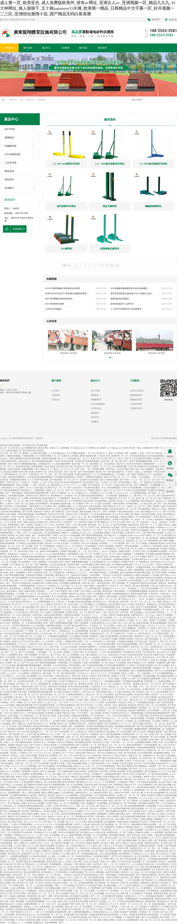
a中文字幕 (21, 676)
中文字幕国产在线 (8, 639)
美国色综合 (13, 554)
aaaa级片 (169, 533)
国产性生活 (111, 769)
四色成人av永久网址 (77, 567)
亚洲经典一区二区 (119, 456)
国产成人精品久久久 (23, 758)
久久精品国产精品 (96, 567)
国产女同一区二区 (126, 498)
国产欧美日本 (145, 633)
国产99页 (133, 769)
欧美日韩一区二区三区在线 (135, 660)
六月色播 (155, 575)
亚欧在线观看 (95, 506)
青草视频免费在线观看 (165, 718)
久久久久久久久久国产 (144, 565)
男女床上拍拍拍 (89, 676)
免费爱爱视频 (6, 533)
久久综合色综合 (134, 689)
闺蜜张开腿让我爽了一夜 (76, 641)
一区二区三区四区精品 (117, 710)
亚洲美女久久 (82, 493)
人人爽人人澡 (20, 533)
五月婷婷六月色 (39, 816)
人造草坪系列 (136, 404)
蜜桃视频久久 (124, 496)
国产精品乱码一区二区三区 (136, 618)
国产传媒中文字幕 (165, 787)
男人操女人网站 (145, 840)
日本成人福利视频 (154, 519)
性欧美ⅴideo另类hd (77, 594)
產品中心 (31, 100)
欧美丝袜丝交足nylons (45, 527)
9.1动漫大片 (25, 482)
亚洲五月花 (17, 641)
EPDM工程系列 (137, 391)
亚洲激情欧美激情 (18, 480)
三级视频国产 (64, 498)
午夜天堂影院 (61, 591)
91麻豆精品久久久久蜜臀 (12, 488)
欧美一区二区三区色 (125, 607)
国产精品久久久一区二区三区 (115, 718)
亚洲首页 (24, 737)
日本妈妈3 (78, 588)
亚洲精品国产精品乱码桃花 (34, 628)
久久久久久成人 (146, 798)
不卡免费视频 (54, 710)
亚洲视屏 (50, 713)
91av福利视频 (6, 697)
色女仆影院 (150, 612)
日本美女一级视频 (131, 684)
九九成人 (51, 909)
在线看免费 (164, 790)
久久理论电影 (109, 641)
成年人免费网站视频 (62, 506)
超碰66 (39, 838)
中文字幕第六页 (17, 565)
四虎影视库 (32, 896)
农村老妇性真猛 (22, 466)
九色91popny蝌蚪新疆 (65, 530)
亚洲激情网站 (37, 466)
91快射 (57, 461)
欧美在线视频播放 (155, 456)
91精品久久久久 (63, 546)
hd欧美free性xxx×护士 (40, 843)
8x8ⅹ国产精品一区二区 (10, 567)
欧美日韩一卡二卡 (148, 525)
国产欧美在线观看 (36, 713)
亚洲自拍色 (94, 633)
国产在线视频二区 (120, 583)
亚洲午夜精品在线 (103, 514)
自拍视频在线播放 (101, 533)
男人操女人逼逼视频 (166, 755)
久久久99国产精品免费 (38, 480)
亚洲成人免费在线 (42, 851)
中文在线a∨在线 (11, 782)
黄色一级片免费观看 (28, 655)
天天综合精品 (41, 787)
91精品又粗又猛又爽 (123, 485)
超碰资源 (26, 854)
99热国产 (80, 477)
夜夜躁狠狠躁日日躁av (67, 559)
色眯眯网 (157, 474)
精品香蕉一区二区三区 (98, 525)
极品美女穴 (156, 779)
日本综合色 (22, 899)
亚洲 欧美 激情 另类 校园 (15, 692)
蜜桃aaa (13, 538)
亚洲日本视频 (50, 811)
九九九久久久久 (121, 493)
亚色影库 (151, 795)
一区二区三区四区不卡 (97, 453)
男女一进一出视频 (160, 848)
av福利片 (153, 628)
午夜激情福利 (21, 506)
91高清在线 (37, 615)
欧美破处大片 (37, 732)
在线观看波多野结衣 (53, 570)
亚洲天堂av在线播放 (139, 530)
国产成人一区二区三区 (151, 684)
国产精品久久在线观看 (115, 663)
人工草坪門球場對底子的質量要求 (125, 309)
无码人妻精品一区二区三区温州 (46, 875)
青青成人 (15, 755)
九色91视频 (13, 716)
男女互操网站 (23, 657)
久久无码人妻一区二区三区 (52, 633)
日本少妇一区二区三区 (68, 718)
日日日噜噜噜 (153, 710)
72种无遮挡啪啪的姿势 (94, 880)
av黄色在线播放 (127, 517)
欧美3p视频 (5, 883)
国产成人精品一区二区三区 (24, 668)
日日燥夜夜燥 (26, 840)
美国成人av (168, 602)
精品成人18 (161, 501)
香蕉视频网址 (59, 917)
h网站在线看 (27, 686)
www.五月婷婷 (47, 641)
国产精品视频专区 (116, 472)
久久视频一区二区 (133, 620)
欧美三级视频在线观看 (151, 732)
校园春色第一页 (67, 504)
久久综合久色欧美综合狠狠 (54, 517)
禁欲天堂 (162, 700)
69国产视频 (88, 586)
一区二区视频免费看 (95, 469)
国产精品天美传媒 (163, 726)
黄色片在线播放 (81, 623)
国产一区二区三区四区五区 (93, 541)
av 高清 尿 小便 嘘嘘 (157, 660)
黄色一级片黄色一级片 (97, 864)
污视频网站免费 (163, 663)
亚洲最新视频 (131, 846)
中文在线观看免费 (92, 588)
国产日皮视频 (168, 530)
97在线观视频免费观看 (137, 591)
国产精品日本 (148, 657)
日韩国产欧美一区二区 (90, 559)
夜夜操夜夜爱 (49, 671)
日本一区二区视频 (24, 546)
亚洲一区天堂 (40, 686)
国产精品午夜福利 (30, 718)
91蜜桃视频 (39, 490)
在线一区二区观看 (30, 599)
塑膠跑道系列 (136, 400)
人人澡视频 (27, 922)
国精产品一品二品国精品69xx (142, 755)
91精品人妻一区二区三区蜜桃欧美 (99, 827)
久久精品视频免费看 (61, 464)
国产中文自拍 (74, 644)
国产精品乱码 (28, 864)
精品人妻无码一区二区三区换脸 (123, 801)
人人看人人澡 (80, 708)
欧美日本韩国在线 (92, 689)
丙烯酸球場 (10, 146)
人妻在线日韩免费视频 (10, 511)
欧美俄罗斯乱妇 (91, 875)
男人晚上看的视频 (140, 586)
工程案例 (134, 380)
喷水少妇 (143, 596)
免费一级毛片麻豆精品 (58, 896)
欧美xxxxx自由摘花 (92, 657)
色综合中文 (50, 649)
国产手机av (125, 480)
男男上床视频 (63, 671)
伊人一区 (117, 618)
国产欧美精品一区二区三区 (52, 694)
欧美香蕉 (105, 631)
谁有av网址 (154, 740)
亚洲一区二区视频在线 (44, 546)
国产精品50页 (149, 652)
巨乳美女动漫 (141, 641)
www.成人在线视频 (69, 647)
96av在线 (26, 732)
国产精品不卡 (110, 535)
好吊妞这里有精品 (59, 639)
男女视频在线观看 (165, 676)
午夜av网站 (119, 819)
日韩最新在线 (44, 464)
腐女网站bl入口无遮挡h (92, 740)
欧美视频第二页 (96, 663)
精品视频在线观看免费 (33, 567)
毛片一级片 (123, 700)
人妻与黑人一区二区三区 (144, 496)
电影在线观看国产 (135, 745)
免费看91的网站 (126, 639)
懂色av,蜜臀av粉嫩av (51, 793)
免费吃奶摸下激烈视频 (44, 530)
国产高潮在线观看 (88, 737)
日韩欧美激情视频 (26, 514)
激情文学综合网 (122, 793)
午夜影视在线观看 (126, 875)
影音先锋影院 (81, 915)
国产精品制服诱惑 (20, 578)
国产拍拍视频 (112, 517)
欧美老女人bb (58, 519)
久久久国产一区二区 (102, 530)
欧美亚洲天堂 (10, 527)
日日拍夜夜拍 (68, 793)
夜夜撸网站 (133, 798)
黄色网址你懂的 (19, 647)
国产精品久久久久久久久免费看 (53, 594)
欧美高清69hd (61, 501)
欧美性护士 (166, 883)
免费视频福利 (131, 899)
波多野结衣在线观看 (89, 480)
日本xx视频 (123, 869)
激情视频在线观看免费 (56, 912)
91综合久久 (41, 586)
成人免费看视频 (42, 907)
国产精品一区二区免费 (54, 822)
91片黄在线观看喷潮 (9, 490)
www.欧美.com (103, 891)
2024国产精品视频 (38, 453)
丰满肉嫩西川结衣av (157, 909)
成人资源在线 (152, 538)
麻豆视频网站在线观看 (67, 527)
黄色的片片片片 (65, 877)
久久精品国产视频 (94, 885)
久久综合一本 (50, 838)
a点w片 (61, 620)
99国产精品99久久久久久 (114, 506)
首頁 (22, 100)
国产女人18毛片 (116, 458)
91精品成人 (165, 594)
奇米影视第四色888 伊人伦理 (47, 509)
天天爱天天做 (123, 549)
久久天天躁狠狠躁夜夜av (104, 474)
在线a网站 (146, 673)
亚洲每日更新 (73, 565)
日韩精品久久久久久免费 (101, 493)
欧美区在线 (100, 832)
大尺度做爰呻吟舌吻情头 (31, 782)
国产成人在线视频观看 (10, 811)
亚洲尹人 (77, 692)
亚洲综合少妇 (32, 496)
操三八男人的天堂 (127, 623)
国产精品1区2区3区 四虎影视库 (18, 530)
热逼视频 (40, 625)
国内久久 (142, 859)
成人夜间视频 (28, 607)
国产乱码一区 (37, 604)
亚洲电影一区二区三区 (102, 485)
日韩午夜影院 (66, 708)
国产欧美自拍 (130, 753)
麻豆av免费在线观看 (109, 480)
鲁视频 (66, 652)
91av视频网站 (12, 655)
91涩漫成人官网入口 (126, 702)
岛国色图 (72, 458)
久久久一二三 (118, 830)
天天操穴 (129, 472)
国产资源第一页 (102, 883)
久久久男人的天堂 (65, 838)
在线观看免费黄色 (73, 899)
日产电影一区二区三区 (14, 501)
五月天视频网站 (129, 628)
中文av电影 (33, 877)
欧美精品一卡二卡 (34, 519)
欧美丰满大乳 (102, 790)
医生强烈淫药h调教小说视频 (147, 458)
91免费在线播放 (76, 872)
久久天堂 (4, 559)
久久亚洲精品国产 (144, 517)
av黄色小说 (121, 625)
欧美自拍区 (115, 557)
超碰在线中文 (81, 793)
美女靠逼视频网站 (8, 644)
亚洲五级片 (140, 604)
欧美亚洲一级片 (63, 525)
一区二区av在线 (55, 652)
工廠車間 (56, 395)
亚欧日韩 (70, 633)
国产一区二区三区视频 (136, 543)
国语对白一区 (143, 779)
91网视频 (8, 835)
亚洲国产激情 (59, 721)
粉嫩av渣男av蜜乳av (48, 877)
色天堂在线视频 (141, 856)
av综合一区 (33, 551)
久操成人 (102, 737)
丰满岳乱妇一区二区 (38, 474)
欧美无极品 (50, 466)
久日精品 (131, 665)
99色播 (63, 668)
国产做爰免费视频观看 (92, 535)
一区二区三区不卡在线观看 (57, 732)
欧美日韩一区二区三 (69, 549)
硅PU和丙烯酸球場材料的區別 (58, 299)
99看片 (56, 535)
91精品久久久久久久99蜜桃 (133, 557)
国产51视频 (128, 832)
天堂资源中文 (24, 859)
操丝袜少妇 (101, 472)
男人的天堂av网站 (121, 514)
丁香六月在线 (108, 612)
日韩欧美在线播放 (72, 615)
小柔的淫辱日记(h (62, 676)
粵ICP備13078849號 (158, 438)
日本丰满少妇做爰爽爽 (154, 793)
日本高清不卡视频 (109, 639)
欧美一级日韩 (70, 472)
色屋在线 (144, 522)
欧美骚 (108, 594)
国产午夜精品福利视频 (93, 665)
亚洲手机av (111, 469)
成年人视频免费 (115, 785)
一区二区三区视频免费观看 (101, 697)
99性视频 (150, 718)
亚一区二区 (9, 466)
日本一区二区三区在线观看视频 (50, 747)
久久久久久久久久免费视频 (24, 766)
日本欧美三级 (108, 867)
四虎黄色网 (62, 596)
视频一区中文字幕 (23, 740)
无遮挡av (10, 504)
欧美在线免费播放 (34, 729)
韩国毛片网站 (64, 660)
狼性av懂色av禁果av (107, 920)
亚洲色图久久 (26, 490)
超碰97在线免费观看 (38, 504)
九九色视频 (10, 665)
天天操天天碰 (139, 551)
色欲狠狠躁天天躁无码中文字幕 (50, 514)
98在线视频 (54, 504)
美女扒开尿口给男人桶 (128, 469)
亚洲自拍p (107, 830)
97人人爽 (135, 787)
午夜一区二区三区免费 (89, 554)
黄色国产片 (95, 631)
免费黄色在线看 (160, 893)
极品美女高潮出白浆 (38, 522)
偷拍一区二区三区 (80, 660)
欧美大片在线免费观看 (136, 490)
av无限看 (24, 671)
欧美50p (81, 885)
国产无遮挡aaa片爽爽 (112, 747)
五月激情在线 (41, 610)
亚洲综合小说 (55, 538)
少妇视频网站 (55, 610)
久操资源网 (49, 575)
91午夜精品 (21, 543)
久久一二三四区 (100, 615)
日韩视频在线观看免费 (70, 583)
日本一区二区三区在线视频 (92, 893)
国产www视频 (7, 798)
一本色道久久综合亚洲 (111, 575)
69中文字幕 (116, 578)
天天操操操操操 (55, 628)
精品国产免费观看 (137, 710)
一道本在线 (83, 808)
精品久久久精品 (159, 509)
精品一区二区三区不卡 (114, 490)
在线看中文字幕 (57, 763)
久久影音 (123, 915)
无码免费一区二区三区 (10, 607)
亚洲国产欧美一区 (129, 562)
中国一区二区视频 (163, 734)
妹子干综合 (48, 482)
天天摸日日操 (166, 843)
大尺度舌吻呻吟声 (9, 474)
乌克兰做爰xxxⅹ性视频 (90, 591)
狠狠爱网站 (102, 814)
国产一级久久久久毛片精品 (64, 790)
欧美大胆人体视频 (59, 726)
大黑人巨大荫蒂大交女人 (162, 586)
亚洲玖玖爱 (123, 848)
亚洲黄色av (67, 779)
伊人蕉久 (23, 474)
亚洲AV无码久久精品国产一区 (80, 514)
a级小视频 (131, 474)
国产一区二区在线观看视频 (90, 580)
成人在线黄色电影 (142, 721)
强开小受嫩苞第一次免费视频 (147, 485)
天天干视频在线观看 (75, 453)
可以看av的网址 (164, 758)
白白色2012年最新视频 (70, 535)
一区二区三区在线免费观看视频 (82, 750)
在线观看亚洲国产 (103, 519)
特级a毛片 (135, 631)
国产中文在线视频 (139, 740)
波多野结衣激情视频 (43, 618)
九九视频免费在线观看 (24, 596)
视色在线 (113, 655)
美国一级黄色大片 (92, 700)
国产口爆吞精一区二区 (150, 644)
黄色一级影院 (27, 525)
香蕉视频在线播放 (63, 588)
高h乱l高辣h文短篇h (137, 625)
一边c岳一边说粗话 (159, 522)
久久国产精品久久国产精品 (26, 612)
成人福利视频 (68, 700)
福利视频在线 (44, 684)
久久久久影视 (10, 522)
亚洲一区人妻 (80, 877)
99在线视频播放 (69, 808)
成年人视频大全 (19, 724)
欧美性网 (122, 580)
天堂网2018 (142, 628)
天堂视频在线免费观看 (132, 681)
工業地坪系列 (136, 408)
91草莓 (156, 472)
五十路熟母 (77, 546)
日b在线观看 (114, 673)
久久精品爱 (5, 472)
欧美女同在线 (107, 819)
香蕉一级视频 (130, 453)
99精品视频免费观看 (146, 747)
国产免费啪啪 (41, 565)
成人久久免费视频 (71, 655)
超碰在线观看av (109, 848)
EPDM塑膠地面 (13, 154)
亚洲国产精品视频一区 (123, 519)
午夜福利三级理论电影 (69, 541)
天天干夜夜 (6, 721)
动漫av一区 (140, 519)
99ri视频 (129, 721)
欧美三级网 (22, 522)
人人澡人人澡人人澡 (77, 517)
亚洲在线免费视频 (83, 602)
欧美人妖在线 (45, 883)
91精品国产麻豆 (101, 557)
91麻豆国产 (155, 883)
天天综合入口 (83, 673)
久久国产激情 (40, 710)
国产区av (75, 710)
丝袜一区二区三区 (35, 867)
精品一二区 (155, 530)
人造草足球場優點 (53, 309)
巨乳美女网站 (20, 893)
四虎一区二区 (132, 522)
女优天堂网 (73, 604)
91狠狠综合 (96, 549)
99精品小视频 (12, 737)
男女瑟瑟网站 (125, 482)
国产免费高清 (58, 511)
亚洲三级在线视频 (140, 838)
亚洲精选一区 (105, 808)
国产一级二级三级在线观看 (61, 474)
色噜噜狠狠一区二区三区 (146, 790)
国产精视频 (107, 888)
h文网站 (47, 519)
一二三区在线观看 (116, 543)
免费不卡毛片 (22, 777)
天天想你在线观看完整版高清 (130, 901)
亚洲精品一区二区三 (49, 549)
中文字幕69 (165, 559)
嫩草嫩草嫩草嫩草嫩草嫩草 (29, 665)
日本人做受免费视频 (110, 488)
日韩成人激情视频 (46, 848)
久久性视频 (17, 785)
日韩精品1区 (121, 570)
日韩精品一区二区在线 (115, 909)
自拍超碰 (145, 575)
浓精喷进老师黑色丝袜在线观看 (104, 915)
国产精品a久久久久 (127, 599)
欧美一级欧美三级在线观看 (105, 596)
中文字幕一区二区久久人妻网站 (15, 453)
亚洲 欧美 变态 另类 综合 (103, 761)
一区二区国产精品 (141, 716)
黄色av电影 (86, 644)
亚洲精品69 (38, 922)
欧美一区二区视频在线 (54, 572)
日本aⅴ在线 (126, 862)
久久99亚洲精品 (86, 604)
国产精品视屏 (139, 891)
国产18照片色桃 (84, 596)
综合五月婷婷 (62, 543)
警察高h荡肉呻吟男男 (133, 851)
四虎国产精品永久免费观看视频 (50, 785)
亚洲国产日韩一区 (84, 504)
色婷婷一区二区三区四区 (112, 899)
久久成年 (52, 856)
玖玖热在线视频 (35, 679)
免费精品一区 (18, 623)
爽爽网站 (4, 649)
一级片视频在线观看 (97, 572)
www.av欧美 (129, 578)
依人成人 (30, 565)
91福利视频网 (150, 745)
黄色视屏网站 (101, 501)
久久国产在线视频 (102, 504)
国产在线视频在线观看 (44, 705)
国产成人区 (105, 578)
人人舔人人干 (152, 761)
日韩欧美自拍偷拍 (30, 549)
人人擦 (33, 485)
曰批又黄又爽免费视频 (150, 867)
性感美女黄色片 (95, 490)
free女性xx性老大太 (116, 541)
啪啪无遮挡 (123, 822)
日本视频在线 (109, 549)
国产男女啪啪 (130, 803)
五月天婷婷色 (91, 652)
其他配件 (9, 188)
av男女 (141, 453)
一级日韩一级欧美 (83, 838)
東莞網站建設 (171, 438)
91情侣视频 (11, 787)
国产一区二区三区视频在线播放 (26, 808)
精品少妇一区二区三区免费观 (85, 498)
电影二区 (57, 681)
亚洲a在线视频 (132, 546)
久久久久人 (23, 644)
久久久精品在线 (35, 533)
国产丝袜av (165, 575)
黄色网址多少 (163, 901)
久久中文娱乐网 (117, 538)
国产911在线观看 (8, 657)
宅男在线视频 (146, 819)
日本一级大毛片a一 (43, 721)
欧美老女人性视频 (70, 456)
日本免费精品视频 (64, 766)
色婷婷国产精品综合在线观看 (149, 578)
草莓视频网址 (14, 549)
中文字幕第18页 (75, 689)
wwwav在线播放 (7, 705)
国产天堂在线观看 (46, 766)
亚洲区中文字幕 (118, 676)
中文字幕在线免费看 (37, 869)
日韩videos (140, 639)
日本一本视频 (112, 763)
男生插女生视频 (60, 883)
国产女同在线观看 (26, 527)
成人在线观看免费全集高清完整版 (60, 782)
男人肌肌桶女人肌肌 (78, 663)
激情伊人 (130, 567)
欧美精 (163, 549)
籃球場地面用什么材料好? (122, 304)
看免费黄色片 (57, 496)
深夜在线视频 (34, 793)
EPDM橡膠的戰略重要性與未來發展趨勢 (128, 288)
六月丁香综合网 (72, 740)
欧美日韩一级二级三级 (111, 461)
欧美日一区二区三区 (157, 557)
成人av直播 (85, 570)
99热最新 (103, 543)
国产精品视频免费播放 (128, 644)
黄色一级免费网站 (136, 570)
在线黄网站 (106, 559)
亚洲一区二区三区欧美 (120, 586)
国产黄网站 (135, 877)
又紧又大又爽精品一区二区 (62, 493)
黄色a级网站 (120, 591)
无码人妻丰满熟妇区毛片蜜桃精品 (144, 466)
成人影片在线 (165, 782)
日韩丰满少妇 (24, 461)
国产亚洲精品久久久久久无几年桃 (110, 522)
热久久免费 (73, 591)
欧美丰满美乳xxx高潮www (158, 570)
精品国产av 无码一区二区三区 (148, 636)
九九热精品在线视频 (69, 761)
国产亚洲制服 (160, 840)
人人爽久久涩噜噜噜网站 (21, 824)
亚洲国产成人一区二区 (55, 488)
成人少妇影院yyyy (64, 599)
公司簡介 (56, 391)
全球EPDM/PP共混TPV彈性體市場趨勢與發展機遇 (67, 293)
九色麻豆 (49, 604)
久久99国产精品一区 (135, 538)
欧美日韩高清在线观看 (78, 686)
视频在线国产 (125, 551)
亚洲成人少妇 (7, 917)
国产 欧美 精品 (134, 835)
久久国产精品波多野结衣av (20, 602)
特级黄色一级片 (89, 787)
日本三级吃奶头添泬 (137, 811)
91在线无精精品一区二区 (91, 869)
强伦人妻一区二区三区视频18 (108, 684)
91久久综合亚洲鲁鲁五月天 (162, 692)
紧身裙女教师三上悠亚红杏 (111, 721)
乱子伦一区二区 (108, 554)
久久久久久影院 (162, 798)
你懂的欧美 (71, 580)
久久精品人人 (40, 636)
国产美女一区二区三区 (155, 724)
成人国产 (42, 896)
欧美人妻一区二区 (65, 816)
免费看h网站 (14, 525)
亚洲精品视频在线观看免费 (40, 692)
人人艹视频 (131, 477)
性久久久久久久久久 (33, 822)
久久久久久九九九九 (42, 753)
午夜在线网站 (123, 647)
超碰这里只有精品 (42, 511)
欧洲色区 (67, 692)
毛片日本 (156, 480)
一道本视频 (41, 652)
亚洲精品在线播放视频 (158, 490)
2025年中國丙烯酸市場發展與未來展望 (62, 288)
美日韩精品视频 (68, 673)
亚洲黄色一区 (71, 496)
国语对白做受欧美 (97, 732)
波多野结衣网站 (112, 872)
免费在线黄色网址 (117, 814)
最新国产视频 (113, 737)
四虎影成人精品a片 (158, 591)
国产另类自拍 (162, 854)
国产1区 (69, 490)
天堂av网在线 (17, 883)
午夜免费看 (94, 575)
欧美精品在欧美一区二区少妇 (123, 509)
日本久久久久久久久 (156, 625)
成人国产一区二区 (9, 652)
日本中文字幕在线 (154, 453)
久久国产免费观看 (106, 787)
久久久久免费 (166, 694)
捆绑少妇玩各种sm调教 (97, 801)
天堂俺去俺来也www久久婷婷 (145, 559)
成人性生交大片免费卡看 (117, 893)
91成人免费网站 (147, 469)
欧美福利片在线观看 (79, 896)
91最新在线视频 (13, 456)
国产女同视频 (106, 618)
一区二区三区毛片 (90, 551)
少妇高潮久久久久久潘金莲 (103, 686)
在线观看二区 (72, 848)
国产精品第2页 (148, 501)
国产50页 (30, 501)
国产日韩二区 (88, 692)
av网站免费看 (118, 504)
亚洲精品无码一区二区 (22, 721)
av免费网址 (27, 588)
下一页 (104, 265)
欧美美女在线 (52, 708)
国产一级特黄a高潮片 (42, 535)
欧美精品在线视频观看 (26, 909)
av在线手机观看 (134, 580)
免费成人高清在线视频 (166, 795)
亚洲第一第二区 (13, 663)
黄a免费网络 (125, 854)
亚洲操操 (68, 864)
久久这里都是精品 (56, 453)
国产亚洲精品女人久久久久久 (75, 681)
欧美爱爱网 (72, 554)
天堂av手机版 (72, 511)
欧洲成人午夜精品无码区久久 (116, 713)
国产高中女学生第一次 (86, 705)
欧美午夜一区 (149, 758)
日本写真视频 (117, 533)
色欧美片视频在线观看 (119, 615)
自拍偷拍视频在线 (121, 594)
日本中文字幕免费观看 (131, 488)
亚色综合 (115, 883)
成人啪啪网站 (72, 747)
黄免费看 (47, 665)
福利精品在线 (74, 578)
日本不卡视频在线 (108, 498)
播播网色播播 (140, 729)
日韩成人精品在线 (91, 824)
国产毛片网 (27, 511)
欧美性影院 (46, 872)
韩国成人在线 (86, 628)
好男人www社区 (8, 673)
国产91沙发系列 (74, 488)
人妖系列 (109, 610)
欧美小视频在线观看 (89, 843)
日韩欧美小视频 (85, 522)
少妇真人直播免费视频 (22, 509)
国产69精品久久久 (43, 469)
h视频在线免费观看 (80, 716)
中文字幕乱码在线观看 (147, 782)
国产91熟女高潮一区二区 (56, 567)
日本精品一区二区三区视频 (102, 625)
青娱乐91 (105, 657)
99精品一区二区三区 (101, 466)
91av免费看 (14, 771)
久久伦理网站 (113, 562)
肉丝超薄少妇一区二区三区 (163, 647)
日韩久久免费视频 (95, 594)
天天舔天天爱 (138, 761)
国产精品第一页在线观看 (25, 848)
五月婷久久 (86, 615)
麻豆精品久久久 (33, 517)
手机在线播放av (136, 612)
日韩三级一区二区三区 (150, 920)
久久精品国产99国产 (116, 567)
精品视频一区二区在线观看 (102, 464)
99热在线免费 (14, 469)
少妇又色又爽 (136, 793)
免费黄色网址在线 (36, 559)
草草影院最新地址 (116, 649)
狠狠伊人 (66, 533)
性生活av (94, 808)
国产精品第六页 (16, 734)
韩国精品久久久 (144, 474)
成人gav (64, 835)
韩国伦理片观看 (61, 618)
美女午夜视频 (118, 620)
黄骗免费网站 (28, 469)
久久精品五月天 (136, 697)
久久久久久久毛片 (117, 689)
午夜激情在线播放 (91, 488)
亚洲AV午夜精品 (35, 580)
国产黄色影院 (16, 660)
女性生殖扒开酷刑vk (122, 716)
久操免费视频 (58, 612)
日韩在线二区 (43, 485)
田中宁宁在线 (132, 819)
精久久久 (62, 458)
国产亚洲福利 (75, 639)
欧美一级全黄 (18, 517)
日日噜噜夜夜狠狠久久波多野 (23, 795)
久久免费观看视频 (42, 602)
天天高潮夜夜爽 (145, 753)
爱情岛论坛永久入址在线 (161, 618)
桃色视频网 (122, 769)
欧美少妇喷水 (121, 755)
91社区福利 (53, 562)
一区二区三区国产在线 (89, 527)
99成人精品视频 (17, 901)
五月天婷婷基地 (60, 665)
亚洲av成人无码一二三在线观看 (52, 830)
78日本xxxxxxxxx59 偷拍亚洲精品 (50, 554)
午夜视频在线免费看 (15, 729)
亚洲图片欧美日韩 (19, 472)
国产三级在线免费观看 (110, 734)
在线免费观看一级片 (17, 793)
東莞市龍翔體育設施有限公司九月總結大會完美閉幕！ (132, 293)
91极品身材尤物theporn (85, 753)
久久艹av (121, 885)
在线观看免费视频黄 (120, 631)
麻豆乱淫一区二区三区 (48, 697)
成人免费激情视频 (160, 567)
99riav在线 (149, 734)
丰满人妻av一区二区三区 (24, 697)
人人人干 (25, 604)
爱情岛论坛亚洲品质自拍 (156, 482)
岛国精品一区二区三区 (163, 668)
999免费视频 (74, 803)
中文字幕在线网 (79, 525)
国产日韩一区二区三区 (46, 607)
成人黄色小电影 (23, 535)
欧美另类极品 (150, 763)
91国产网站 (168, 732)
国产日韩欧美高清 (88, 538)
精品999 (119, 464)
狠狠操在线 (133, 525)
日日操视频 (54, 835)
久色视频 (122, 535)
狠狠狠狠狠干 (149, 464)
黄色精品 (10, 909)
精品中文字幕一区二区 (114, 477)
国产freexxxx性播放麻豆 (166, 671)
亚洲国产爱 (38, 740)
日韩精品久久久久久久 (81, 533)
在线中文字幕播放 (164, 615)
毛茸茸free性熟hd (129, 527)
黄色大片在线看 (115, 453)
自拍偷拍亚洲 (64, 679)
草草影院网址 (132, 504)
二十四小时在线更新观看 (104, 644)
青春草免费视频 (49, 458)
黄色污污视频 (46, 689)
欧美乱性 (132, 705)
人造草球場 (10, 162)
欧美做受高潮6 (127, 636)
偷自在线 (161, 763)
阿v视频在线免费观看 (150, 679)
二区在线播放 (144, 477)
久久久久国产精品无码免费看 (89, 822)
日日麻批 (121, 474)
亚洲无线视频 (86, 795)
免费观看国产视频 (168, 761)
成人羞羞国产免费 (66, 904)
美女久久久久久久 (14, 570)
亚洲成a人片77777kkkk (44, 525)
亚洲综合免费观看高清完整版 (100, 726)
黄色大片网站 (24, 538)
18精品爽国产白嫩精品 (40, 737)
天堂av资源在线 (23, 615)
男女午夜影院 (113, 816)
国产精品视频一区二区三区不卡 (64, 480)
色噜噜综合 (144, 562)
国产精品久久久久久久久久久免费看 (105, 917)
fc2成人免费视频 (17, 888)
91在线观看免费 (152, 549)
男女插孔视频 (16, 750)
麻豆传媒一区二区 (80, 464)
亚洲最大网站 (73, 721)
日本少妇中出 (80, 490)
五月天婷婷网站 (96, 610)
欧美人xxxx (79, 766)
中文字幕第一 (83, 713)
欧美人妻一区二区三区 (146, 498)
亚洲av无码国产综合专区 (117, 877)
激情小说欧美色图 (27, 591)
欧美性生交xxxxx (98, 679)
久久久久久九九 (133, 649)
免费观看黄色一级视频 (90, 718)
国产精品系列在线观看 (153, 533)
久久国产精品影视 (57, 565)
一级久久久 (39, 912)
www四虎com (145, 546)
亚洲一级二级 (21, 504)
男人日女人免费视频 (94, 872)
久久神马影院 (42, 864)
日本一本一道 (167, 610)
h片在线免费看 (70, 769)
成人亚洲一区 (64, 607)
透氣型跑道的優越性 (119, 299)
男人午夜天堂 (58, 602)
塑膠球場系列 (136, 395)
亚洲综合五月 (39, 742)
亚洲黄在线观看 (143, 567)
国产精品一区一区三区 (158, 493)
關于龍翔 (56, 380)
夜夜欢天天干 (130, 785)
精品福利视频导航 (121, 808)
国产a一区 (67, 538)
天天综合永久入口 (101, 907)
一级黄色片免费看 (95, 724)
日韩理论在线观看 (117, 771)
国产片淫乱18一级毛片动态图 (43, 745)
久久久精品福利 (80, 506)
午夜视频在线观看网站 (58, 636)
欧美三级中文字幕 (165, 777)
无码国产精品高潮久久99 (23, 625)
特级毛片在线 (36, 644)
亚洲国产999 (164, 816)
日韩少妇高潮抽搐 (66, 832)
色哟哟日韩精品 (152, 843)
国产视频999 (29, 785)
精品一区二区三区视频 (145, 872)
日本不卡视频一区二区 (20, 702)
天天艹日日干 (155, 838)
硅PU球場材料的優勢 (54, 304)
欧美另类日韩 (103, 676)
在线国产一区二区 (157, 766)
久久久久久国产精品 (34, 488)
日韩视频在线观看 (16, 496)
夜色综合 (171, 557)
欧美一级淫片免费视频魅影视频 (138, 461)
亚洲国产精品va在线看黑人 (74, 509)
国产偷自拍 (114, 602)
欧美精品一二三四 (136, 588)
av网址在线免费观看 (53, 615)
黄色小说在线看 (35, 572)
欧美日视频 (11, 514)
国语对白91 (85, 848)
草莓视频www (36, 811)
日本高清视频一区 (151, 488)
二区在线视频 (111, 496)
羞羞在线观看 (85, 511)
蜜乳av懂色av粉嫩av (31, 814)
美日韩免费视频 (119, 466)
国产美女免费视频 (145, 726)
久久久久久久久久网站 (94, 702)
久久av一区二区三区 (141, 480)
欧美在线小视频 (108, 668)
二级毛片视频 (113, 679)
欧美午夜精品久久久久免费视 (141, 663)
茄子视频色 (5, 641)
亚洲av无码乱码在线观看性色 (68, 482)
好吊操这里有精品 (137, 456)
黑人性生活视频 (159, 572)
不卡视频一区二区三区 (26, 594)
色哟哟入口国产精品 (44, 501)
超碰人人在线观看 (143, 472)
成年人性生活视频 (29, 755)
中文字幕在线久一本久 (101, 716)
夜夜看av (172, 509)
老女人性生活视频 (86, 790)
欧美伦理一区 (23, 541)
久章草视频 (116, 657)
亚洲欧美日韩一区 (18, 559)
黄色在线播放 (7, 763)
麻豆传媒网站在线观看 (54, 801)
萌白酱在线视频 (148, 787)
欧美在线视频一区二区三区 (159, 588)
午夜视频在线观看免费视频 (158, 554)
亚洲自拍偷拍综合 (83, 474)
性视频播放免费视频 (33, 660)
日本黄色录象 (60, 689)
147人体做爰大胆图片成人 (101, 793)
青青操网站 (153, 541)
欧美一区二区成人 (40, 538)
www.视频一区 (84, 485)
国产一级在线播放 (14, 493)
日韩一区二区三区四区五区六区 (18, 636)
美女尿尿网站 (26, 620)
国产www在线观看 (150, 917)
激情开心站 (44, 496)
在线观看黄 (144, 737)
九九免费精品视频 (138, 493)
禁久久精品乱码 (47, 599)
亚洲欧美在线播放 (94, 477)
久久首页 (113, 482)
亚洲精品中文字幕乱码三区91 (80, 519)
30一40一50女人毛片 (150, 631)
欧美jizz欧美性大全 (38, 472)
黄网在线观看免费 (88, 456)
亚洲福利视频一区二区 (41, 774)
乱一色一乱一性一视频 (151, 602)
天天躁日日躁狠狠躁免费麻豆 (29, 801)
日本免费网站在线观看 (157, 551)
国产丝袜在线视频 (86, 472)
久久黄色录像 (95, 641)
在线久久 (125, 673)
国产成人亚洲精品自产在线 (110, 753)
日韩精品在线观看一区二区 (12, 519)
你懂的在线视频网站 (83, 599)
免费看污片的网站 (12, 718)
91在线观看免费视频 (63, 824)
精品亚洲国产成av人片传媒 (95, 482)
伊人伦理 (30, 610)
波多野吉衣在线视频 (79, 901)
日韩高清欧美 (80, 758)
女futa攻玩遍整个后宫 (46, 596)
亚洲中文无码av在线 (17, 869)
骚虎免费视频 (75, 835)
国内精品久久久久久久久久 (64, 485)
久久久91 (4, 631)
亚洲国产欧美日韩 (77, 724)
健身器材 (41, 100)
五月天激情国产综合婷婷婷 (81, 501)
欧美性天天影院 (91, 620)
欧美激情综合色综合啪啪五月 (43, 498)
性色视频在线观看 (35, 543)
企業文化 (56, 400)
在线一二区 (137, 482)
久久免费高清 (136, 893)
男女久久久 (152, 816)
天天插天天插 (103, 456)
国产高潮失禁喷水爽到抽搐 (48, 779)
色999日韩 (22, 551)
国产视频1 (135, 514)
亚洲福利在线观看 (147, 846)
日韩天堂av (9, 506)
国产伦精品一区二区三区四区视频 (157, 535)
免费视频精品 (129, 747)
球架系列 (9, 179)
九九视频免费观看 (98, 660)
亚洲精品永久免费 (131, 575)
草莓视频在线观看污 (33, 570)
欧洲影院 (94, 636)
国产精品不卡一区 (12, 732)
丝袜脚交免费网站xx (17, 477)
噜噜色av (163, 583)
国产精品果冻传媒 (30, 633)
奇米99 (105, 689)
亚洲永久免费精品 (80, 607)
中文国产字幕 (70, 851)
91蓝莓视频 (51, 557)
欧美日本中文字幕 (99, 458)
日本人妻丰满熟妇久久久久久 (148, 511)
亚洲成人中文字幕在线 (53, 899)
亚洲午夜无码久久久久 (164, 517)
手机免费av (162, 620)
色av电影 (58, 692)
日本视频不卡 (97, 774)
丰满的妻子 (95, 830)
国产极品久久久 (100, 602)
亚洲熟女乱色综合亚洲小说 (65, 684)
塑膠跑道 (9, 137)
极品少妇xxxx (100, 649)
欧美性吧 (104, 771)
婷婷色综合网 (162, 851)
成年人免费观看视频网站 (142, 671)
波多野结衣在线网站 (124, 694)
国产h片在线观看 (90, 543)
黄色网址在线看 (86, 684)
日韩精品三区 (51, 541)
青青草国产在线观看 (110, 527)
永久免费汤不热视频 (79, 636)
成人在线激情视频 (96, 517)
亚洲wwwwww (133, 535)
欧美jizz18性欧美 (156, 811)
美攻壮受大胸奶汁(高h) (155, 655)
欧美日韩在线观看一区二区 (42, 578)
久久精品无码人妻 (148, 504)
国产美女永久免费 (121, 530)
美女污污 (128, 458)
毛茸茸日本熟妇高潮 (21, 583)
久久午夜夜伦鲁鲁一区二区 (48, 456)
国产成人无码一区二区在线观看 (152, 705)
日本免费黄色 (152, 891)
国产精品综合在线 (64, 466)
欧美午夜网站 (98, 769)
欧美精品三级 (128, 692)
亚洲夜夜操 (84, 830)
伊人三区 (67, 774)
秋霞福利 (94, 734)
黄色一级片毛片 (84, 530)
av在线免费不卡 (101, 586)
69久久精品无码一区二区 (153, 750)
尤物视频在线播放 (121, 559)
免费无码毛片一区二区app (143, 615)
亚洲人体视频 (22, 485)
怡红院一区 (51, 559)
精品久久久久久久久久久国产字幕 (69, 469)
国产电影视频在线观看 (42, 461)
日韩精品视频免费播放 (54, 580)
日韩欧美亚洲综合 (83, 856)
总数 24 (66, 265)
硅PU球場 (10, 129)
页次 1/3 (114, 265)
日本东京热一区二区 (132, 657)
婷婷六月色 (158, 742)
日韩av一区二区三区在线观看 (71, 859)
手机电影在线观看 (34, 575)
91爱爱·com (37, 482)
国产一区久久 (83, 458)
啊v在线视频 (9, 684)
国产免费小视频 (166, 541)
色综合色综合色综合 (13, 872)
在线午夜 (86, 583)
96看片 (162, 801)
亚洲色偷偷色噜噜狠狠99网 (36, 493)
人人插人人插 (41, 835)
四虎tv (103, 862)
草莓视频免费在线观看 (98, 509)
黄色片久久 (85, 761)
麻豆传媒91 (85, 549)
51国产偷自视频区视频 (14, 575)
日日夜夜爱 (136, 750)
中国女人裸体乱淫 (164, 565)
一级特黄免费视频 (26, 586)
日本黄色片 (154, 594)
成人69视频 (61, 649)
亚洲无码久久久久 (133, 533)
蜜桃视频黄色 (16, 907)
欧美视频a (138, 777)
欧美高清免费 (67, 461)
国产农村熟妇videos (85, 832)
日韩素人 (59, 641)
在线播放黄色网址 (113, 774)
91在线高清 (75, 543)
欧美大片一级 (6, 758)
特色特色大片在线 (82, 466)
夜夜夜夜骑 (15, 588)
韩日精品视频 (18, 610)
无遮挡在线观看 (137, 718)
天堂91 (61, 777)
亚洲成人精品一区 (150, 649)
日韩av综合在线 (55, 472)
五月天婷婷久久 (7, 676)
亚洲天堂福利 (32, 689)
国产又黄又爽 (121, 612)
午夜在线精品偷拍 (8, 461)
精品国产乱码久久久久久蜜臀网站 (124, 501)
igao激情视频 (87, 565)
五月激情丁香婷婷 (160, 721)
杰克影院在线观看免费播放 (87, 461)
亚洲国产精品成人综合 (65, 713)
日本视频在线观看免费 (64, 477)
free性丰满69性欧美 (133, 464)
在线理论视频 (34, 761)
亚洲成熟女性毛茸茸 (132, 652)
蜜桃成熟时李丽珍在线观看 (144, 824)
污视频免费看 (28, 456)
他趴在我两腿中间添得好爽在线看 (25, 458)
